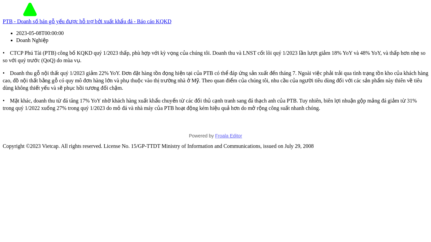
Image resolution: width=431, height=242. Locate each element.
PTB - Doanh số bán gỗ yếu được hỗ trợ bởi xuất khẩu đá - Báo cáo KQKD (87, 21)
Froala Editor (228, 135)
